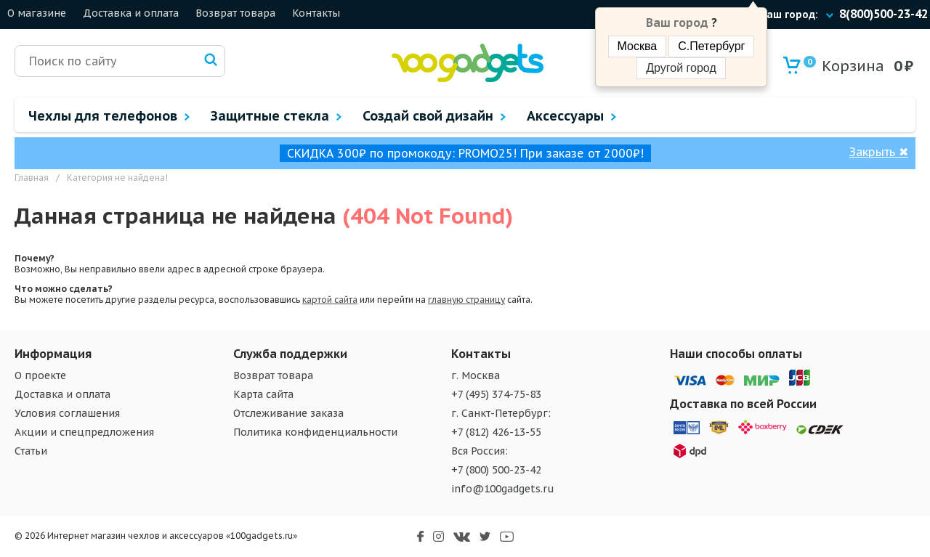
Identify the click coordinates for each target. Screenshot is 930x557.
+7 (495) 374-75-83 (496, 394)
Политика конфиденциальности (315, 432)
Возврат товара (235, 13)
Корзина (844, 66)
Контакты (316, 13)
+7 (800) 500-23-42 (496, 469)
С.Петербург (711, 46)
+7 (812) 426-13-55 (496, 432)
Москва (638, 46)
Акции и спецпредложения (84, 432)
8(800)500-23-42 (883, 14)
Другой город (681, 68)
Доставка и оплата (131, 13)
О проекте (40, 375)
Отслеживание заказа (288, 413)
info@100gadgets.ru (502, 488)
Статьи (31, 451)
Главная (32, 177)
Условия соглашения (67, 413)
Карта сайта (263, 394)
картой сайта (329, 299)
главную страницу (466, 299)
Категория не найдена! (117, 177)
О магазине (36, 13)
